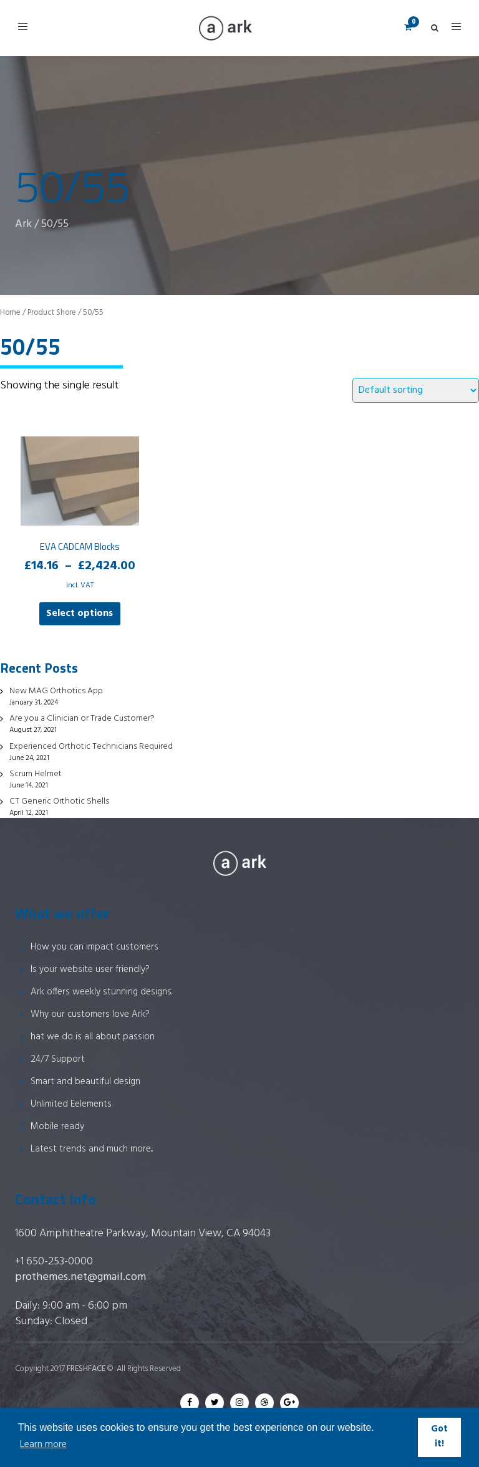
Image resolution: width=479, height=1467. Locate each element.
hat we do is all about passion (93, 1036)
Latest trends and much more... (92, 1149)
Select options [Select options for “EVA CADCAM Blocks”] (79, 613)
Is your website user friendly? (90, 969)
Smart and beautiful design (85, 1081)
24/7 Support (58, 1059)
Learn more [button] (43, 1444)
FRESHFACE (86, 1368)
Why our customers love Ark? (90, 1014)
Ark (23, 224)
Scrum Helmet (35, 774)
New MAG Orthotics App (56, 691)
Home (10, 312)
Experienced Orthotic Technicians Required (91, 746)
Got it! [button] (439, 1436)
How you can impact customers (94, 947)
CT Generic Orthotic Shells (59, 801)
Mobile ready (57, 1126)
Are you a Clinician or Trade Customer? (82, 718)
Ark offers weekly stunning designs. (101, 991)
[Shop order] (415, 390)
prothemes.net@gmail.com (80, 1277)
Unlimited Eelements (71, 1104)
